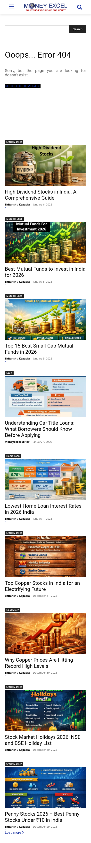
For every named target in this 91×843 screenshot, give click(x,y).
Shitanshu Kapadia (17, 204)
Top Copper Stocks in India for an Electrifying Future (42, 586)
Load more (15, 832)
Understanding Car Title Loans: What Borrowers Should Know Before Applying (39, 429)
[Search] (77, 29)
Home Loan (13, 456)
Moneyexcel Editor (17, 441)
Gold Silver (12, 610)
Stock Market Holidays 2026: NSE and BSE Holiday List (43, 740)
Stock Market (14, 142)
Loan (9, 372)
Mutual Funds (14, 218)
